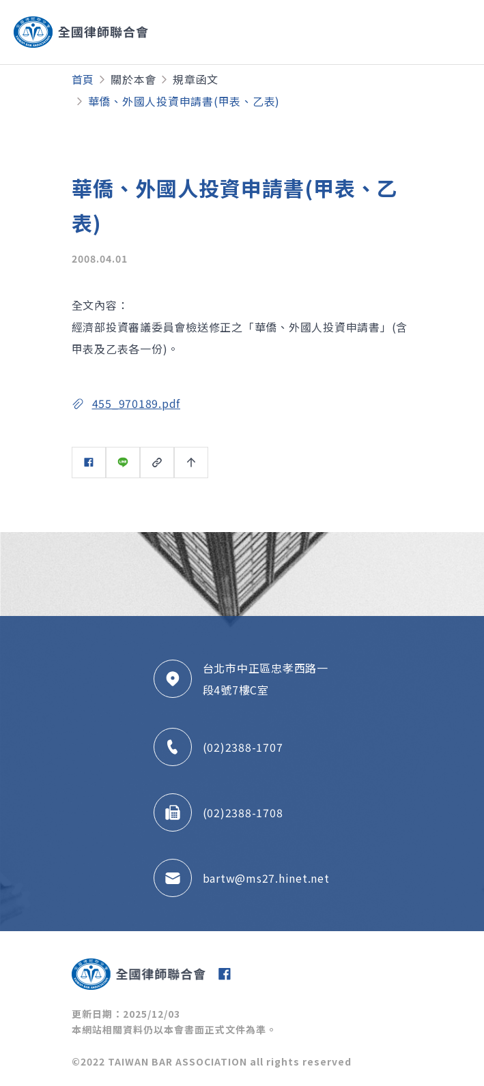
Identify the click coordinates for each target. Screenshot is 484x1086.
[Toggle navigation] (418, 32)
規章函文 (195, 79)
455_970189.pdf (136, 403)
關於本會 (133, 79)
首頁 (83, 79)
